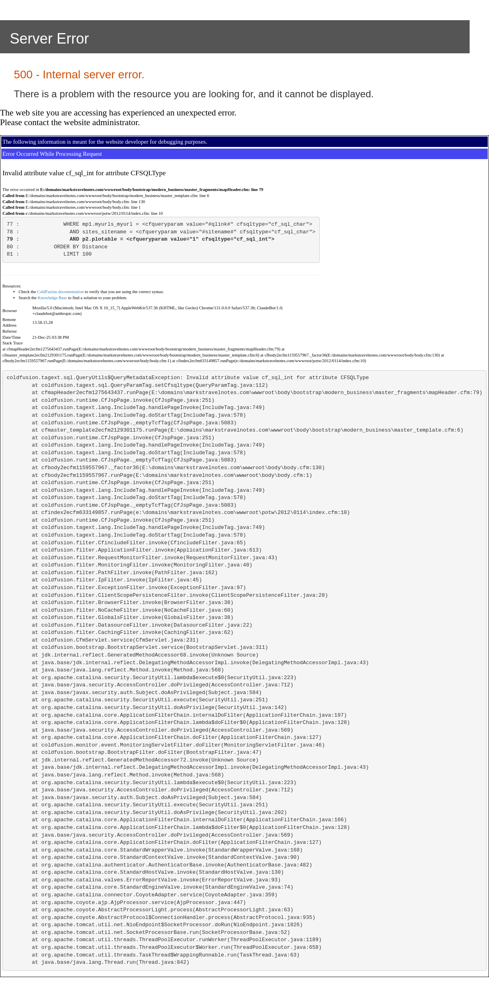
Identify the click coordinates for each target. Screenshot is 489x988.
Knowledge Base (52, 298)
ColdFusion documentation (60, 291)
